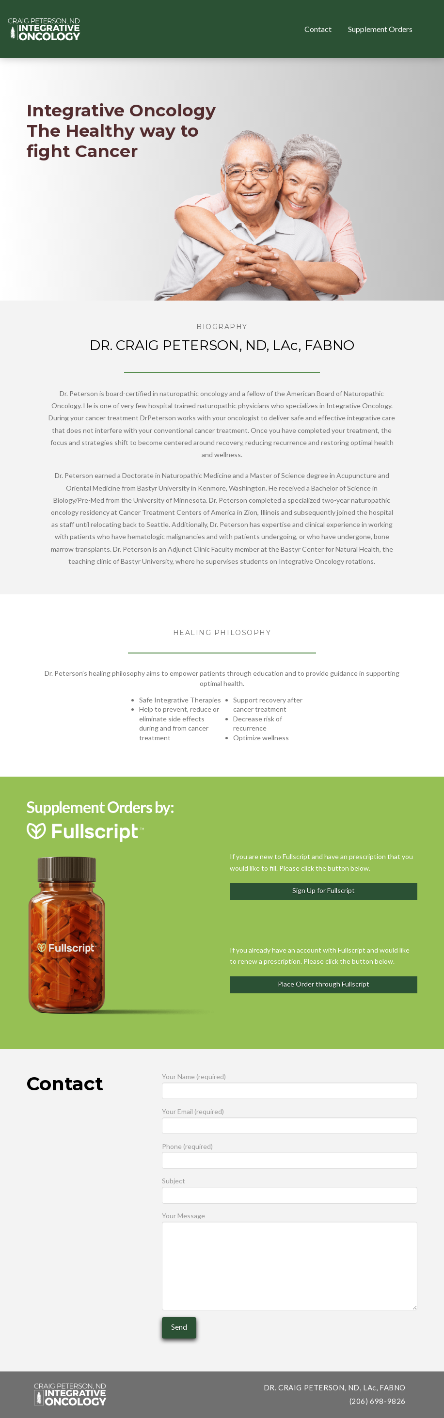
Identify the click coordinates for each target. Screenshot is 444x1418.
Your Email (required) (289, 1119)
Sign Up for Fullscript (323, 890)
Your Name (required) (289, 1084)
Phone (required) (289, 1154)
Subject (289, 1188)
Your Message (289, 1221)
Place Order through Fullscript (323, 984)
